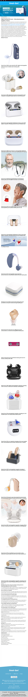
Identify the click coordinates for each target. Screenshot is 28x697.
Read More (3, 67)
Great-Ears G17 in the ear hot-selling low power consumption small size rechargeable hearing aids (12, 330)
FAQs (21, 673)
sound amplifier (23, 695)
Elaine (5, 619)
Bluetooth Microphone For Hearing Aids (8, 639)
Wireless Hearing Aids (16, 695)
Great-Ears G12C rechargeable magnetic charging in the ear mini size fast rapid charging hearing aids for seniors (13, 581)
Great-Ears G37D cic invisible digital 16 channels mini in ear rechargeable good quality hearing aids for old (14, 207)
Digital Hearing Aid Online (5, 634)
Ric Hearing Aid (12, 24)
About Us (16, 673)
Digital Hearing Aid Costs (5, 17)
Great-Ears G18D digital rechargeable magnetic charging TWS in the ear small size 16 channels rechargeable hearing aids (13, 386)
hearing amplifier (5, 694)
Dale (5, 611)
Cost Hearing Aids (4, 25)
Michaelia (6, 623)
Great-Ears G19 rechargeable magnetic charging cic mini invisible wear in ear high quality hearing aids (13, 414)
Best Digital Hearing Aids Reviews (7, 636)
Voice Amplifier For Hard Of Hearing (14, 25)
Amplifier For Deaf (4, 637)
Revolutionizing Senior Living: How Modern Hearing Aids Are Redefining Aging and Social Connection (12, 585)
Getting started (4, 16)
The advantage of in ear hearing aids (8, 607)
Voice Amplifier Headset (5, 640)
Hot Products (22, 692)
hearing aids (11, 694)
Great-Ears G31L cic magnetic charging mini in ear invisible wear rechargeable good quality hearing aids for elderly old (14, 442)
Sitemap (11, 693)
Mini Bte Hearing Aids (4, 644)
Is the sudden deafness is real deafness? (9, 603)
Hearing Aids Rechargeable (20, 24)
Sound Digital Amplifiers (5, 635)
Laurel (5, 629)
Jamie (5, 616)
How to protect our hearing (6, 590)
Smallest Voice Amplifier (5, 642)
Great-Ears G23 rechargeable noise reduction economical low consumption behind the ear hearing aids (14, 274)
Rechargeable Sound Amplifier (6, 643)
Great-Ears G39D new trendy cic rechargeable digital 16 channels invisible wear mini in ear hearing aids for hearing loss (14, 151)
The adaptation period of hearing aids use (9, 599)
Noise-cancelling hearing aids (19, 694)
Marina (5, 626)
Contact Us (8, 673)
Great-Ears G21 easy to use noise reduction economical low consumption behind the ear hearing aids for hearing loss (13, 498)
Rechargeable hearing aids (6, 695)
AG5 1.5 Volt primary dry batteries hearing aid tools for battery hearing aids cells (13, 358)
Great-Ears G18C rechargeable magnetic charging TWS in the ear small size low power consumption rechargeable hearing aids (14, 526)
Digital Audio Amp (4, 641)
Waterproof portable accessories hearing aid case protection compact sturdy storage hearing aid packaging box (12, 302)
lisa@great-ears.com (16, 687)
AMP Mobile (16, 693)
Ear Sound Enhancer (4, 638)
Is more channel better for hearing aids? (9, 594)
